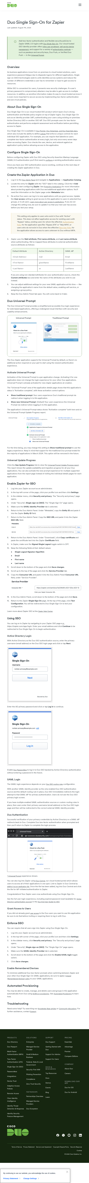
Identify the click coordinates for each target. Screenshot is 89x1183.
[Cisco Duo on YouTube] (69, 1155)
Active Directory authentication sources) (24, 907)
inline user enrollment (58, 47)
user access (35, 919)
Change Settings (30, 1178)
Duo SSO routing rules (55, 790)
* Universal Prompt (15, 882)
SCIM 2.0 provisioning (42, 999)
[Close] (67, 1172)
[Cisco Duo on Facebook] (57, 1155)
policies (49, 134)
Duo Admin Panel (29, 183)
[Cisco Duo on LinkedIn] (80, 1155)
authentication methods (29, 52)
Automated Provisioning (66, 999)
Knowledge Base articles (48, 1014)
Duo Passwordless (21, 776)
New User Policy (66, 233)
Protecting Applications (54, 192)
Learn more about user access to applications (49, 208)
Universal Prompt (61, 55)
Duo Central (41, 886)
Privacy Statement (10, 1178)
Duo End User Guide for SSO (59, 907)
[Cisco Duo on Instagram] (74, 1155)
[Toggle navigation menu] (80, 5)
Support (47, 1017)
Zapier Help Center (46, 617)
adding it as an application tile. (20, 892)
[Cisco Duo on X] (63, 1155)
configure (50, 160)
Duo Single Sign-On (51, 44)
